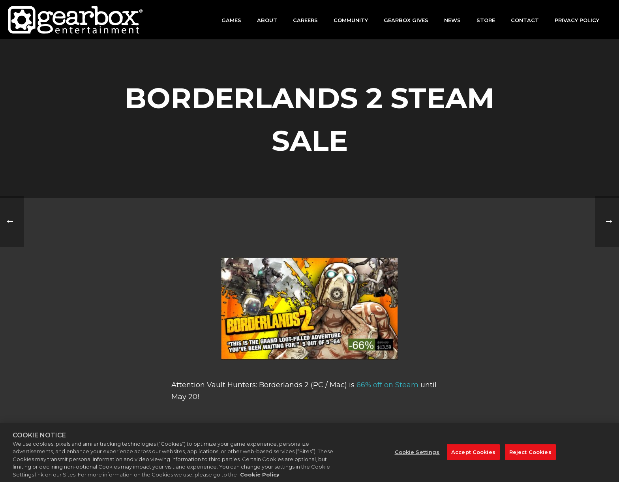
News (452, 20)
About (267, 20)
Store (485, 20)
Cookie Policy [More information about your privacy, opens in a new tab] (259, 478)
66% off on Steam (387, 385)
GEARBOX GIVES (406, 20)
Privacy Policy (577, 20)
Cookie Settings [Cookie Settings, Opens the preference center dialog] (417, 455)
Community (351, 20)
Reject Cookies (530, 455)
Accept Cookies (473, 455)
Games (231, 20)
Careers (305, 20)
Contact (525, 20)
